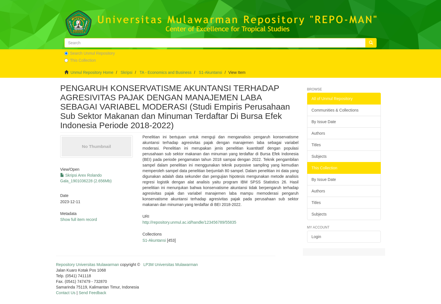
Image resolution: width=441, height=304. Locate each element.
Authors (318, 133)
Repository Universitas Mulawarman (87, 264)
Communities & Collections (335, 110)
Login (316, 236)
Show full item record (78, 219)
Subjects (319, 156)
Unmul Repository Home (92, 72)
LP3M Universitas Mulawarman (170, 264)
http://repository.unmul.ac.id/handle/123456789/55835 (189, 222)
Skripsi (126, 72)
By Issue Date (324, 121)
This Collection (80, 60)
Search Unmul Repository (89, 53)
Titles (316, 145)
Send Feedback (92, 292)
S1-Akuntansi (210, 72)
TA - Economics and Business (166, 72)
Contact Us (65, 292)
